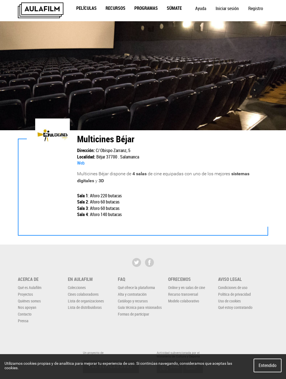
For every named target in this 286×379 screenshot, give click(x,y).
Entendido (268, 365)
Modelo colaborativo (183, 301)
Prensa (23, 320)
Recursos (115, 8)
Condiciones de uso (232, 287)
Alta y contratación (132, 294)
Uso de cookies (229, 301)
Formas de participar (133, 314)
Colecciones (77, 287)
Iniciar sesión (227, 8)
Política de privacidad (234, 294)
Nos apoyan (27, 307)
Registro (255, 8)
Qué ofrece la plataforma (136, 287)
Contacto (25, 314)
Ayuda (200, 8)
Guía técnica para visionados (140, 307)
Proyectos (25, 294)
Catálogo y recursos (133, 301)
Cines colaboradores (83, 294)
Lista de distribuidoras (85, 307)
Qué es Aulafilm (29, 287)
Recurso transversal (183, 294)
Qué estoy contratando (235, 307)
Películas (86, 8)
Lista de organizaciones (86, 301)
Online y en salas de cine (186, 287)
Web (81, 163)
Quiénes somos (29, 301)
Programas (146, 8)
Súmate (174, 8)
